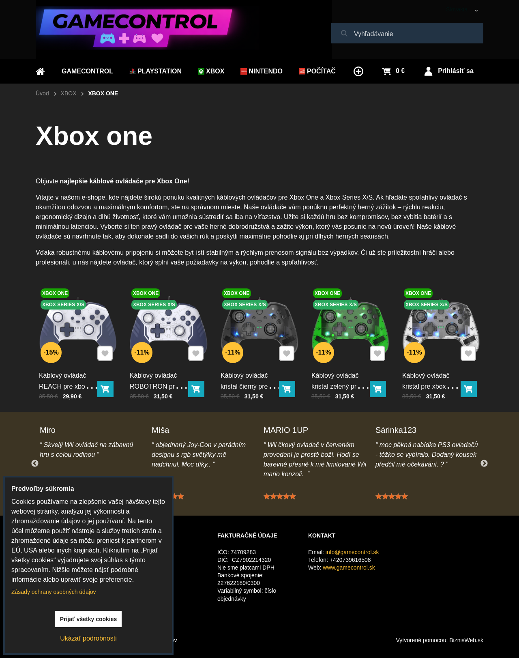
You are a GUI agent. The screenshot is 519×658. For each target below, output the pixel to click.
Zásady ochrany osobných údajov (53, 592)
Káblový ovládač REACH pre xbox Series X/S (64, 385)
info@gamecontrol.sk (352, 552)
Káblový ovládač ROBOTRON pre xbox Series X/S (154, 385)
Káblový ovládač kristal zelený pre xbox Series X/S (336, 385)
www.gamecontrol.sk (349, 567)
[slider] (280, 500)
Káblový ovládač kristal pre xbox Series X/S (426, 385)
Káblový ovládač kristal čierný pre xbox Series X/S (245, 385)
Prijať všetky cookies (88, 619)
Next (484, 464)
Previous (35, 464)
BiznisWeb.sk (466, 640)
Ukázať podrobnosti (88, 638)
